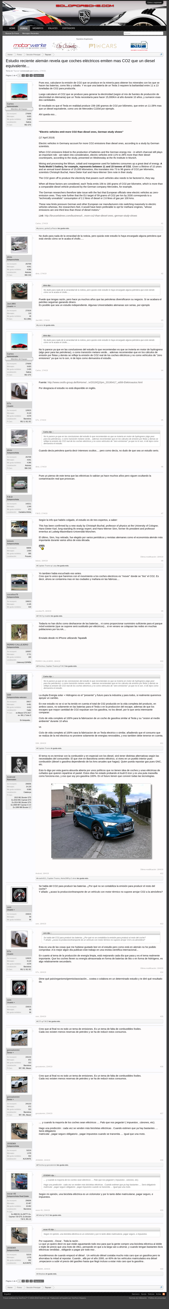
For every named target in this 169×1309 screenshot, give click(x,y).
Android (11, 777)
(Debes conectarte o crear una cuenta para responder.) (141, 1281)
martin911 (42, 878)
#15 (161, 1016)
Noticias (151, 1294)
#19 (161, 1210)
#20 (161, 1269)
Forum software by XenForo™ (26, 1298)
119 (29, 313)
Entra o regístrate (155, 2)
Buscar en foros (12, 33)
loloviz (10, 541)
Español (7, 1294)
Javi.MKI (11, 303)
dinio (9, 257)
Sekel (40, 1215)
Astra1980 (65, 878)
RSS (164, 1294)
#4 (162, 370)
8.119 (29, 413)
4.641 (29, 267)
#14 (161, 972)
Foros (23, 28)
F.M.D (10, 497)
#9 (162, 611)
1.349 (29, 506)
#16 (161, 1067)
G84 (9, 695)
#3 (162, 320)
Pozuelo (28, 556)
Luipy (54, 566)
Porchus (41, 666)
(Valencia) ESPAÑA (24, 662)
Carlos (36, 71)
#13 (161, 924)
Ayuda (143, 1294)
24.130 (28, 787)
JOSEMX (11, 1143)
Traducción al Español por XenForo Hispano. (68, 1298)
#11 (161, 743)
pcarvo (41, 228)
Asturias (28, 272)
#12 (161, 873)
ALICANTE (27, 1159)
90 (30, 917)
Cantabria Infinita (25, 512)
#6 (162, 467)
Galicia (28, 122)
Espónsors (68, 28)
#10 (161, 661)
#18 (161, 1160)
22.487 (28, 1203)
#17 (161, 1113)
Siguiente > (38, 75)
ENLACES (52, 28)
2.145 (29, 604)
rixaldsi (47, 616)
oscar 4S (11, 1193)
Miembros (38, 28)
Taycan (16, 71)
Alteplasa (42, 1274)
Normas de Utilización (138, 1298)
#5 (162, 420)
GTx (9, 403)
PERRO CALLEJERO (17, 644)
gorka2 (47, 228)
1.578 (29, 1153)
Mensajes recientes (30, 33)
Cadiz (29, 710)
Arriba (158, 1294)
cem (9, 907)
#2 (162, 274)
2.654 (29, 551)
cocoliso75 (12, 594)
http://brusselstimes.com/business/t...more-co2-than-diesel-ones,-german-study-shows (91, 215)
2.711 (29, 654)
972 (29, 1060)
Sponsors (135, 1294)
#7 (162, 513)
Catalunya (27, 792)
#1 (162, 223)
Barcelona (27, 419)
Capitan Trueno (44, 566)
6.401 (29, 704)
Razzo (54, 228)
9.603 (29, 116)
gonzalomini (13, 1050)
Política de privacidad (157, 1298)
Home (12, 28)
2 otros (73, 878)
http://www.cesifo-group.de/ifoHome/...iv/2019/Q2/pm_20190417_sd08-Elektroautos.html (95, 382)
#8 (162, 561)
